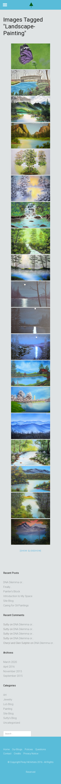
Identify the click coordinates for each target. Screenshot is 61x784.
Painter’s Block (11, 591)
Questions (40, 749)
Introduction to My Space (17, 596)
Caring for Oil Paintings (16, 605)
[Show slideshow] (30, 551)
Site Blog (8, 600)
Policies (29, 749)
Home (6, 749)
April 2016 (9, 666)
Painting (7, 708)
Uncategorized (11, 722)
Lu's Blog (8, 704)
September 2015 (13, 675)
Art (5, 694)
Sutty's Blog (10, 718)
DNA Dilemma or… (13, 582)
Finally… (7, 586)
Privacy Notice (30, 753)
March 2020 (10, 662)
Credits (17, 753)
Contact (7, 753)
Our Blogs (17, 749)
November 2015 (12, 671)
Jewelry (7, 699)
